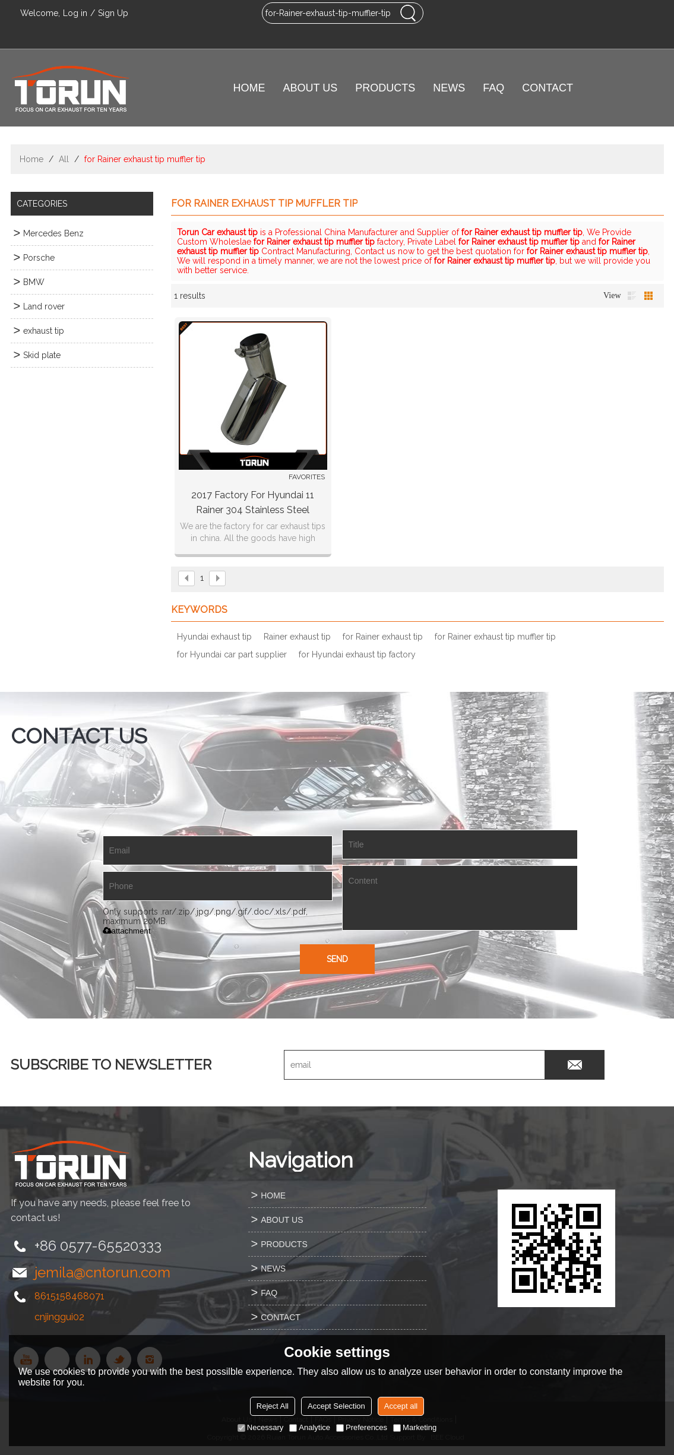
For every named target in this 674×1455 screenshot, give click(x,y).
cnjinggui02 (59, 1317)
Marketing (414, 1427)
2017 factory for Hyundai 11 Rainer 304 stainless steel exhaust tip (252, 503)
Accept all (400, 1406)
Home (31, 159)
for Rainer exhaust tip (383, 636)
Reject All (273, 1406)
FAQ (493, 88)
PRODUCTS (385, 88)
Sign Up (113, 13)
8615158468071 (69, 1296)
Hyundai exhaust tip (214, 636)
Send (337, 959)
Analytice (309, 1427)
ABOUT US (310, 88)
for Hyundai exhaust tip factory (357, 654)
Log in (75, 13)
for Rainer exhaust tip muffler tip (495, 636)
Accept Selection (336, 1406)
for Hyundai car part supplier (232, 654)
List (632, 296)
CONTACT (547, 88)
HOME (249, 88)
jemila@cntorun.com (102, 1272)
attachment (127, 930)
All (64, 159)
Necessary (260, 1427)
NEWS (449, 88)
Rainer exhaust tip (297, 636)
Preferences (361, 1427)
